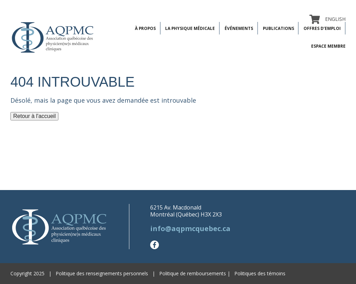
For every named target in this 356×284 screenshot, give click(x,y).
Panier (314, 19)
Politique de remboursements (192, 273)
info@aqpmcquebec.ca (190, 228)
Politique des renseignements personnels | (107, 273)
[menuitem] (333, 19)
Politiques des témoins (259, 273)
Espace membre (328, 46)
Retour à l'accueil (34, 116)
